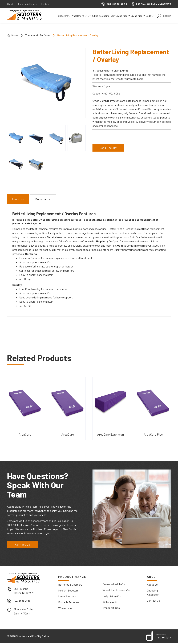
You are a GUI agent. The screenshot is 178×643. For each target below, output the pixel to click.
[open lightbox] (16, 138)
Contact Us (22, 544)
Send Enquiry (108, 147)
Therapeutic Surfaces (37, 35)
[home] (24, 15)
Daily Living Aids (112, 596)
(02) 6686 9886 (22, 600)
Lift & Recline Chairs (98, 15)
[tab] (18, 199)
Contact (45, 3)
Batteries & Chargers (70, 584)
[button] (64, 15)
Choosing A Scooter (27, 3)
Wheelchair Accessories (117, 590)
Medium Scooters (68, 590)
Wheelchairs (65, 608)
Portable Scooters (68, 602)
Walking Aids (110, 601)
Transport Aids (111, 607)
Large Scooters (67, 596)
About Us (152, 584)
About (10, 3)
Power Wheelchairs (114, 584)
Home (14, 35)
